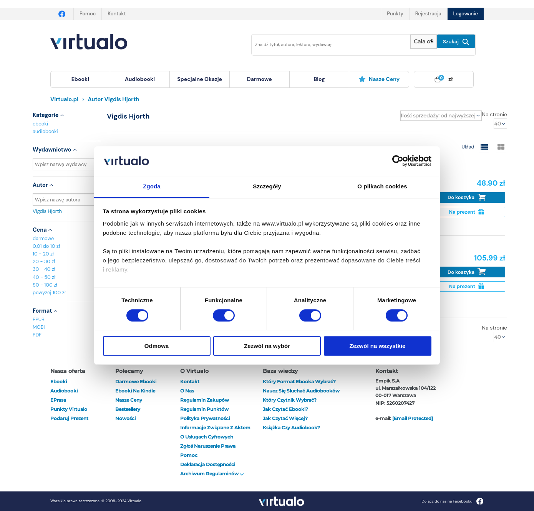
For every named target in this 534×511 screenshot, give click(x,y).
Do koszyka (467, 197)
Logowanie (465, 13)
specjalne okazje (199, 79)
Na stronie (494, 114)
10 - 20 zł (43, 254)
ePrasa (58, 400)
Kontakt (117, 13)
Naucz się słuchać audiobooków (301, 391)
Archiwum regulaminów (212, 473)
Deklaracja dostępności (207, 464)
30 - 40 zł (44, 269)
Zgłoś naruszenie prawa (207, 446)
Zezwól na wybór (267, 346)
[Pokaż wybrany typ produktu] (423, 42)
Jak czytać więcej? (285, 418)
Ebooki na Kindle (135, 391)
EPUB (39, 319)
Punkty (395, 13)
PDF (37, 334)
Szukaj (456, 41)
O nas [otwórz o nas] (187, 391)
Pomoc (88, 13)
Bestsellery (127, 409)
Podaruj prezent (69, 418)
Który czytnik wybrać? (290, 400)
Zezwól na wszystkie (378, 346)
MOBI (39, 327)
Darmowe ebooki (135, 381)
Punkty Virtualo (68, 409)
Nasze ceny (379, 79)
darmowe (259, 79)
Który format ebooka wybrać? (299, 381)
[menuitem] (80, 79)
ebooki (40, 123)
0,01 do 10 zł (46, 246)
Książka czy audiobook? (291, 427)
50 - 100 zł (45, 285)
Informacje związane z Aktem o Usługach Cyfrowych (215, 432)
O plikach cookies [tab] (382, 186)
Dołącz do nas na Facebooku (452, 501)
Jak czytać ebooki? (285, 409)
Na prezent (466, 212)
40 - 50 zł (44, 277)
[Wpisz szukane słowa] (326, 45)
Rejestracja (428, 13)
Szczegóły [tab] (267, 186)
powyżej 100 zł (49, 292)
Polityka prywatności (205, 418)
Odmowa (156, 346)
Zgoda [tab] (152, 186)
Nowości (125, 418)
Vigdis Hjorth (67, 211)
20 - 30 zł (44, 261)
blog (319, 79)
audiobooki (45, 131)
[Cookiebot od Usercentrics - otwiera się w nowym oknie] (397, 161)
